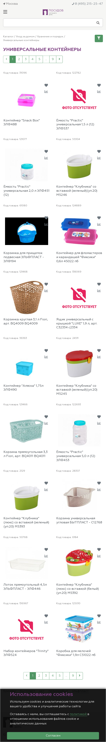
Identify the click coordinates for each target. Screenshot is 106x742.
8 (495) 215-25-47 (87, 3)
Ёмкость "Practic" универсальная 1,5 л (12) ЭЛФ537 (75, 124)
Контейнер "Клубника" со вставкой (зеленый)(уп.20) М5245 (76, 390)
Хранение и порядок (50, 36)
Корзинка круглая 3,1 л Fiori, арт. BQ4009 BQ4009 (25, 321)
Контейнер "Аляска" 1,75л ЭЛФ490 (23, 388)
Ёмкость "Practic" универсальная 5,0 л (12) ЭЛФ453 (75, 456)
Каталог (8, 36)
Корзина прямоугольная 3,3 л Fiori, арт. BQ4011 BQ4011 (25, 454)
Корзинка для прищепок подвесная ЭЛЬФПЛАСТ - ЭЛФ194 (23, 257)
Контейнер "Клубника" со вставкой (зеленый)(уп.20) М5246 (76, 191)
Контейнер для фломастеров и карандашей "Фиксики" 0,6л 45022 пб (79, 257)
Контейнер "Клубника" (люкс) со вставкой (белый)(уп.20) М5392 (77, 589)
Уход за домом (25, 36)
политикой (78, 714)
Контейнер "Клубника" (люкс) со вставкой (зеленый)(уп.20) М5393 (26, 522)
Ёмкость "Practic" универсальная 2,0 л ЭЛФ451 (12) (26, 191)
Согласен (53, 735)
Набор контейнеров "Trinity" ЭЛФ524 (26, 653)
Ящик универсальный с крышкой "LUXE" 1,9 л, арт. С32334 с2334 (76, 323)
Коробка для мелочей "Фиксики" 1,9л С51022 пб (76, 653)
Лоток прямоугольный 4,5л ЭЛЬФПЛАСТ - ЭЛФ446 (25, 587)
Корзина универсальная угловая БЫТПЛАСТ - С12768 (79, 520)
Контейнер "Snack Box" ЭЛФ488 (21, 122)
